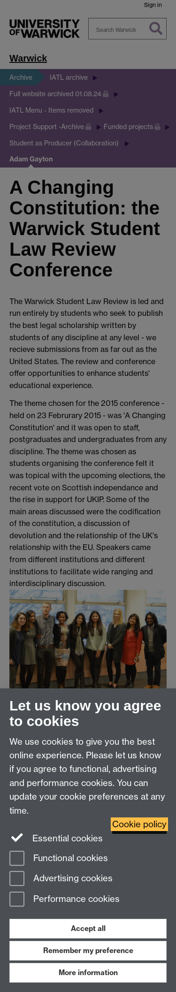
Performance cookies (64, 899)
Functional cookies (58, 859)
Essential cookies (56, 838)
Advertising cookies (61, 879)
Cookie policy (139, 824)
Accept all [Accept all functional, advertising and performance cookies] (88, 928)
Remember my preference (88, 950)
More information (88, 972)
